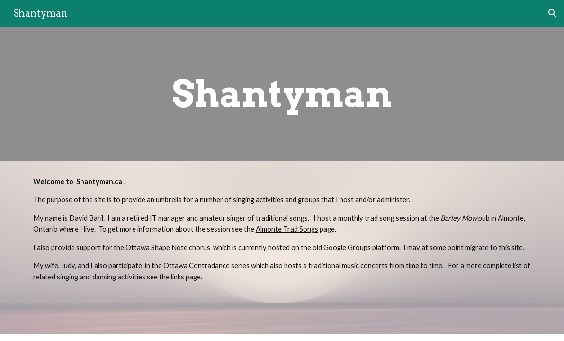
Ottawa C (178, 265)
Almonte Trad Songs (287, 229)
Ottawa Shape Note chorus (167, 247)
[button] (552, 13)
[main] (282, 93)
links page (186, 277)
